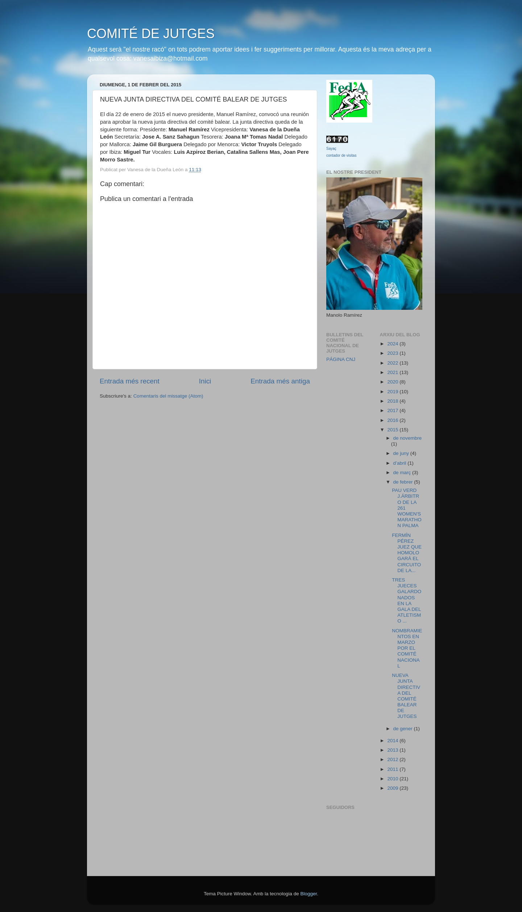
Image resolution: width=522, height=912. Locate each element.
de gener (403, 728)
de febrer (403, 482)
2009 (393, 788)
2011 (393, 769)
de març (403, 472)
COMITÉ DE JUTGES (151, 33)
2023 (393, 353)
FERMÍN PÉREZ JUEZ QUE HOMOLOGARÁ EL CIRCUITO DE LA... (407, 553)
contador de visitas (341, 155)
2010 (393, 778)
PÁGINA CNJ (340, 359)
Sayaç (331, 149)
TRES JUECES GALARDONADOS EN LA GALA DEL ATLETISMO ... (406, 600)
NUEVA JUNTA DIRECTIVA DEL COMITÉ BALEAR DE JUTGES (406, 696)
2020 (393, 382)
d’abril (400, 463)
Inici (205, 381)
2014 (393, 740)
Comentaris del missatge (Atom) (168, 396)
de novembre (407, 438)
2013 (393, 750)
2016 (393, 420)
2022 (393, 363)
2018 (393, 401)
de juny (401, 453)
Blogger (308, 893)
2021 (393, 372)
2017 (393, 410)
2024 (393, 343)
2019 (393, 391)
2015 (393, 429)
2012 (393, 759)
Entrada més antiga (280, 381)
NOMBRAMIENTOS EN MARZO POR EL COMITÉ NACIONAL (407, 648)
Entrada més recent (130, 381)
